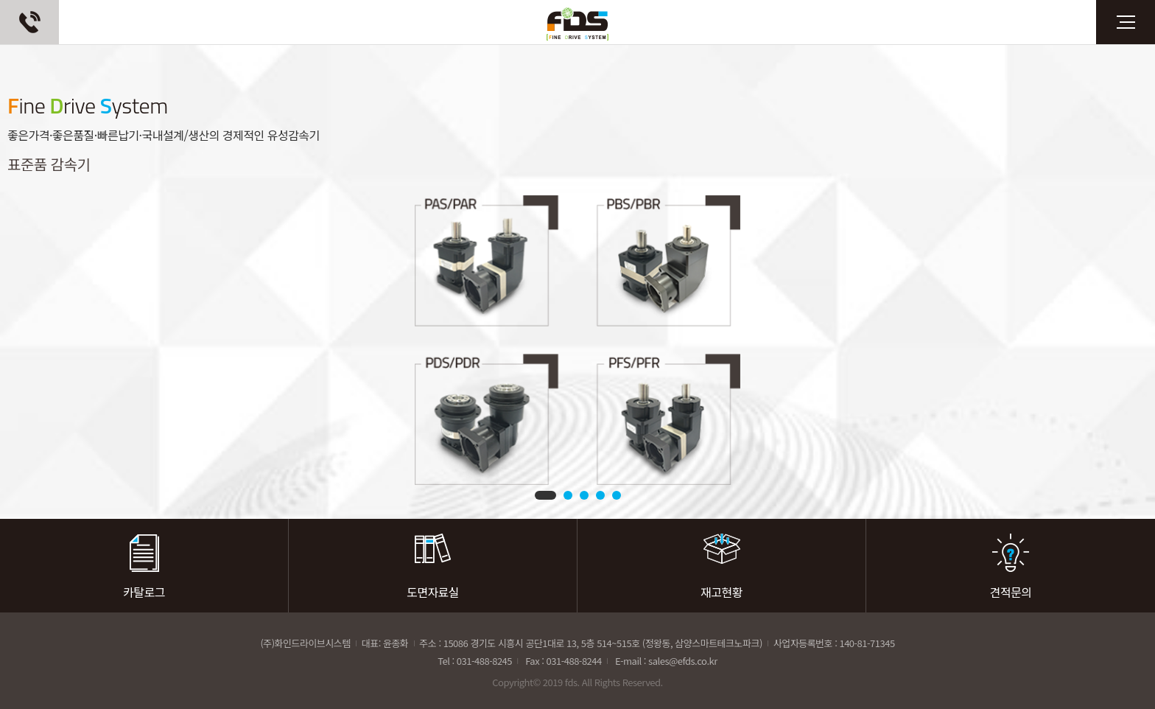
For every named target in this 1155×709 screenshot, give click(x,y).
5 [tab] (616, 495)
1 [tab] (545, 495)
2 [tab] (568, 495)
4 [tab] (600, 495)
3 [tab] (584, 495)
